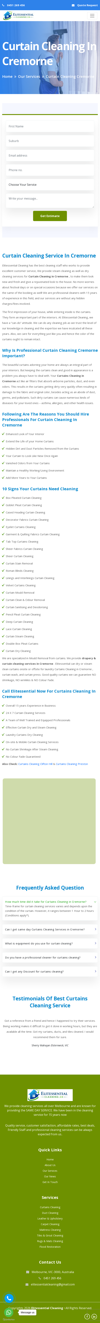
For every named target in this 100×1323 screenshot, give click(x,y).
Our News (50, 1176)
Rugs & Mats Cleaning (50, 1241)
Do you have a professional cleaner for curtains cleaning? (43, 957)
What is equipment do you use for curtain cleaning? (39, 943)
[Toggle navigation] (92, 15)
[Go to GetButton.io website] (8, 1319)
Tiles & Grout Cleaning (50, 1235)
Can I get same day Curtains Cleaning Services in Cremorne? (45, 929)
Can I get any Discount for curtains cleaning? (34, 971)
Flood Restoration (50, 1246)
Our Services (50, 1170)
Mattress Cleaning (50, 1230)
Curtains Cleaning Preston (72, 764)
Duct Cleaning (50, 1213)
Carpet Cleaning (50, 1224)
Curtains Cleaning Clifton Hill (35, 764)
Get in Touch (50, 1182)
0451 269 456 (16, 5)
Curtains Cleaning (50, 1207)
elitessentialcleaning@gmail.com (50, 1284)
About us (50, 1165)
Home (50, 1159)
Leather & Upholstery (50, 1218)
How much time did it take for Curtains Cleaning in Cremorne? (45, 901)
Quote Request (87, 5)
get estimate (50, 216)
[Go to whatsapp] (8, 1312)
